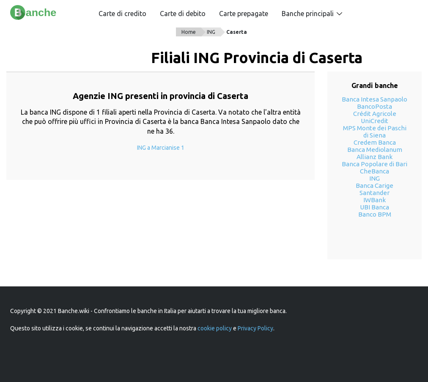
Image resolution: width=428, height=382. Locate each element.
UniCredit (374, 120)
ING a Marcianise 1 (160, 147)
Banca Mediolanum (374, 149)
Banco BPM (374, 214)
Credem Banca (375, 142)
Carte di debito (183, 13)
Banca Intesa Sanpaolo (374, 99)
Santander (374, 192)
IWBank (374, 199)
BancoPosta (374, 106)
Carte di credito (122, 13)
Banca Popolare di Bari (374, 164)
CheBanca (374, 171)
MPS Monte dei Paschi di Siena (374, 131)
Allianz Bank (374, 156)
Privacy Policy (255, 328)
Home (188, 32)
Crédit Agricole (374, 113)
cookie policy (215, 328)
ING (211, 32)
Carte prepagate (243, 13)
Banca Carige (374, 185)
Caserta (236, 32)
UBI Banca (374, 207)
